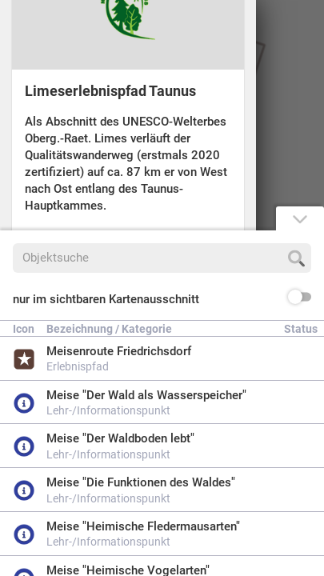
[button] (162, 299)
